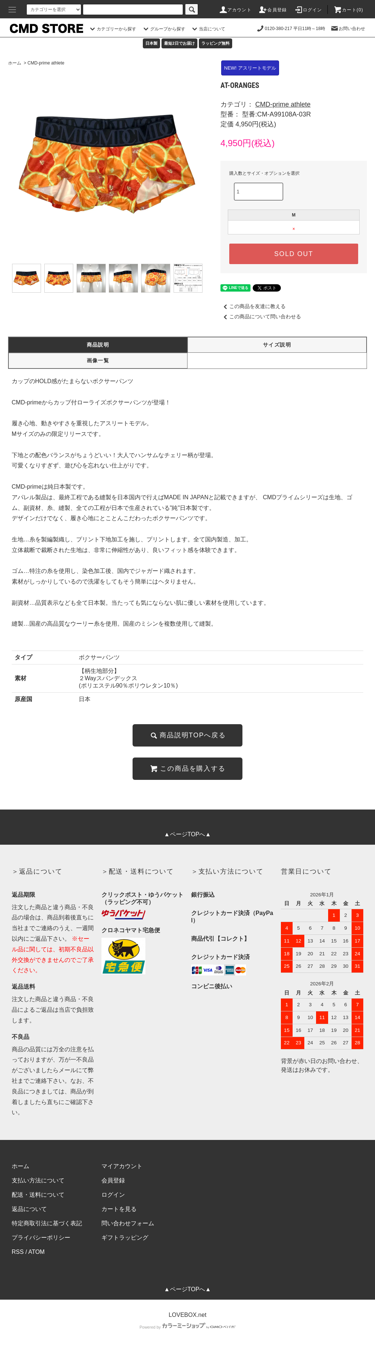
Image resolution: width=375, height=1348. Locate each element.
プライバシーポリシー (41, 1237)
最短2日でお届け (179, 43)
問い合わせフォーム (127, 1223)
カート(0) (348, 9)
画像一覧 (98, 360)
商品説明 (98, 345)
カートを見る (119, 1209)
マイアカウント (121, 1166)
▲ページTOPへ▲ (187, 834)
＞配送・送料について (137, 871)
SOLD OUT (293, 254)
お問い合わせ (347, 28)
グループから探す (163, 29)
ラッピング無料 (215, 43)
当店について (207, 29)
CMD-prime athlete (45, 63)
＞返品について (37, 871)
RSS (18, 1252)
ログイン (308, 9)
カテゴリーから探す (112, 29)
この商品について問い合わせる (260, 316)
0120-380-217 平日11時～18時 (290, 28)
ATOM (36, 1252)
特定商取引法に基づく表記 (47, 1223)
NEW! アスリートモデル (250, 68)
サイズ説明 (277, 345)
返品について (29, 1209)
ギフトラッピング (124, 1237)
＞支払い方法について (227, 871)
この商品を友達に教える (253, 306)
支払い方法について (38, 1180)
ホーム (14, 63)
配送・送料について (38, 1195)
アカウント (235, 9)
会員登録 (273, 9)
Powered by (187, 1327)
